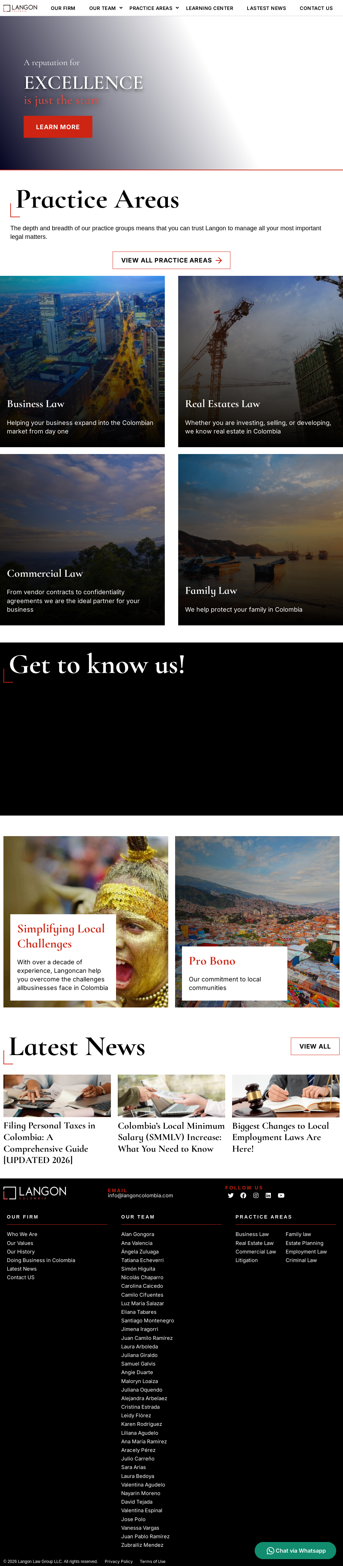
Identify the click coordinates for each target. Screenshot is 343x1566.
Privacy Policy (119, 1560)
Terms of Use (152, 1560)
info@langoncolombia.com (140, 1195)
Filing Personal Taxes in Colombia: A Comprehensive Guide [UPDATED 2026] (49, 1143)
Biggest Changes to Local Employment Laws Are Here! (280, 1137)
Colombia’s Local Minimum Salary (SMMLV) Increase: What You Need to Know (171, 1137)
